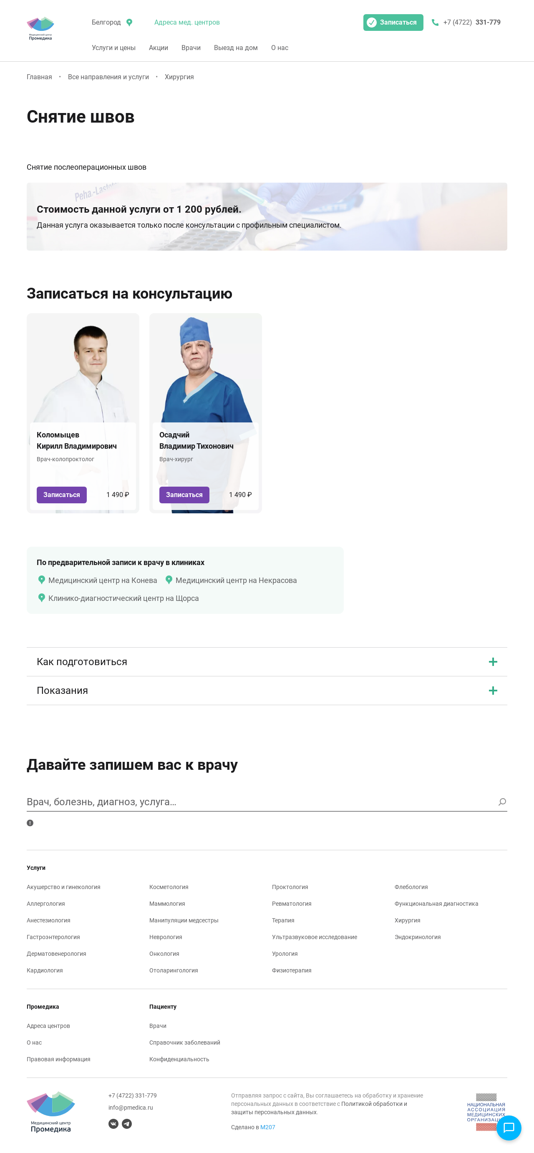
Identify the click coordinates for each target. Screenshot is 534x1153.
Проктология (290, 887)
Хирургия (179, 77)
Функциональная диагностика (437, 903)
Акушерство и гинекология (64, 887)
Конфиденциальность (179, 1059)
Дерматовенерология (56, 953)
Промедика (43, 1006)
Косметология (169, 887)
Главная (39, 77)
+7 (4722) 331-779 (132, 1095)
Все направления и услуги (108, 77)
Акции (158, 48)
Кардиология (45, 970)
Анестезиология (49, 920)
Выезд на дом (236, 48)
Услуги (36, 867)
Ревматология (292, 903)
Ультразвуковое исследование (314, 937)
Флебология (411, 887)
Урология (285, 953)
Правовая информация (59, 1059)
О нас (279, 48)
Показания (267, 690)
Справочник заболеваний (184, 1042)
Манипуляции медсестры (184, 920)
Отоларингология (173, 970)
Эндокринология (418, 937)
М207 (267, 1127)
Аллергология (46, 903)
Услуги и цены (114, 48)
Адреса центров (48, 1025)
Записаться (392, 23)
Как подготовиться (267, 662)
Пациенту (162, 1006)
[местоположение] (111, 22)
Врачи (191, 48)
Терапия (283, 920)
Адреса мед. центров (187, 22)
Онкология (164, 953)
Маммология (167, 903)
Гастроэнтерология (53, 937)
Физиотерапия (292, 970)
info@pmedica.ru (130, 1107)
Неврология (165, 937)
